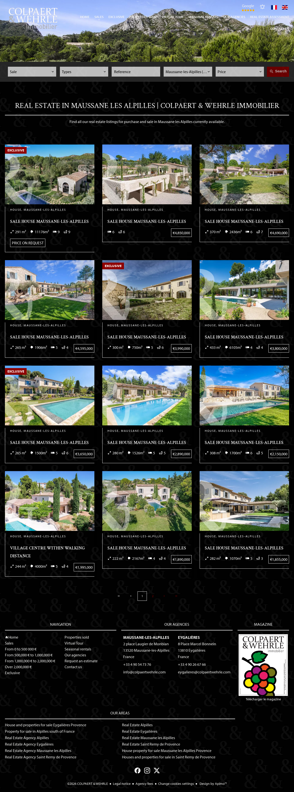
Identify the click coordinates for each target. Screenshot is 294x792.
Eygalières (189, 637)
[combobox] (32, 72)
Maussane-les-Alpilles (146, 637)
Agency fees (144, 783)
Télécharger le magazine (263, 667)
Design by (213, 783)
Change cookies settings (176, 783)
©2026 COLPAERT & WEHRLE (87, 783)
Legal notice (122, 783)
